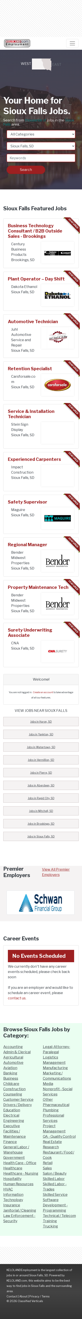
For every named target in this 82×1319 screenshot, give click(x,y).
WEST (33, 64)
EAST (51, 65)
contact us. (17, 998)
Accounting (13, 1047)
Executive (11, 1126)
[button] (9, 902)
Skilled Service (55, 1195)
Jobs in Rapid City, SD (41, 798)
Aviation (10, 1068)
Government (14, 1158)
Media (48, 1084)
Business (10, 1078)
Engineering (13, 1121)
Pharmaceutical (56, 1105)
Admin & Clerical (17, 1052)
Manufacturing (55, 1068)
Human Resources (18, 1184)
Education (11, 1110)
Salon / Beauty (54, 1173)
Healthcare (12, 1168)
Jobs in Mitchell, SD (41, 811)
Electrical (11, 1115)
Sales (47, 1168)
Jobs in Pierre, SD (41, 772)
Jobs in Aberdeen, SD (41, 785)
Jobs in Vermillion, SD (41, 760)
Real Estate (52, 1142)
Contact (12, 1296)
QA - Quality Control (59, 1136)
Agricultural (13, 1057)
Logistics (50, 1057)
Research (51, 1147)
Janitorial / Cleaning (19, 1210)
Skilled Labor (54, 1179)
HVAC (8, 1189)
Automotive (13, 1063)
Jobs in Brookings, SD (41, 823)
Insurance (11, 1205)
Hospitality (12, 1179)
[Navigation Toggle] (72, 43)
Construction (14, 1089)
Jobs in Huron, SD (41, 721)
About (23, 1296)
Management (54, 1063)
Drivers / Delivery (17, 1105)
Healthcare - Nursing (20, 1173)
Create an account (43, 692)
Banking (10, 1073)
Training (50, 1221)
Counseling (12, 1094)
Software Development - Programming (55, 1205)
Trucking (50, 1226)
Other (48, 1099)
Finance (10, 1142)
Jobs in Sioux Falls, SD (41, 836)
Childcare (11, 1084)
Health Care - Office (19, 1163)
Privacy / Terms (39, 1296)
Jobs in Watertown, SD (41, 747)
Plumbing (51, 1110)
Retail (47, 1163)
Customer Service (18, 1099)
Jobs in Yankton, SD (41, 734)
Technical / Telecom (59, 1216)
